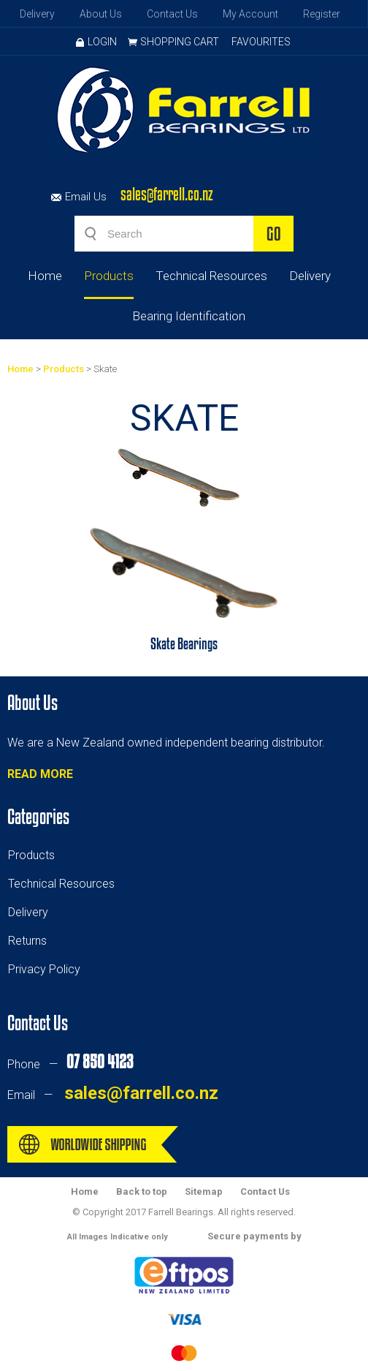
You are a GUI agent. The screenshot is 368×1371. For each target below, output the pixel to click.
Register (321, 14)
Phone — (70, 1064)
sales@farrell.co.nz (166, 194)
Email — (112, 1095)
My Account (250, 14)
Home (45, 275)
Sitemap (204, 1191)
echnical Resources (64, 884)
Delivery (37, 14)
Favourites (261, 42)
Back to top (141, 1191)
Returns (27, 941)
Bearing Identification (188, 316)
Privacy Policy (44, 969)
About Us (101, 14)
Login (96, 42)
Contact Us (172, 14)
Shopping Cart (179, 42)
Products (109, 275)
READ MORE (40, 774)
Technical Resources (211, 275)
